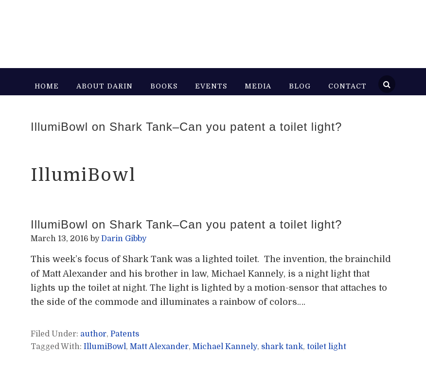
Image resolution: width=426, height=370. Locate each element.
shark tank (282, 346)
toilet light (326, 346)
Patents (124, 334)
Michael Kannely (225, 346)
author (93, 334)
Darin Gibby (128, 29)
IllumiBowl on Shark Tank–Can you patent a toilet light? (186, 126)
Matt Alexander (159, 346)
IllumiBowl (105, 346)
